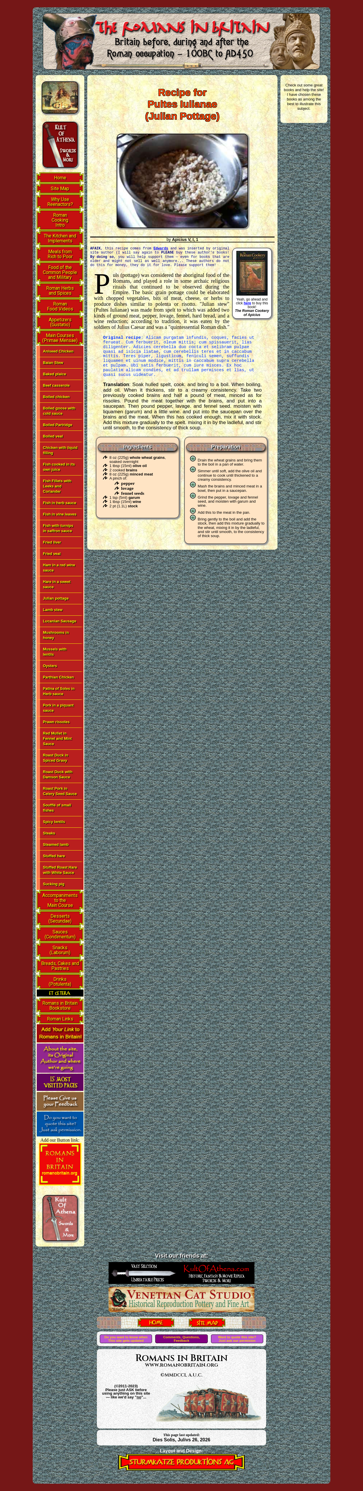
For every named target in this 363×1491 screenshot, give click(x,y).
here (247, 303)
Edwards (160, 248)
